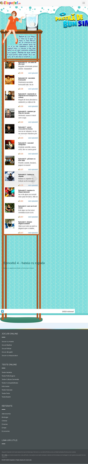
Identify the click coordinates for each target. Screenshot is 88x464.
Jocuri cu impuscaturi (10, 355)
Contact (23, 452)
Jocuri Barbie (7, 345)
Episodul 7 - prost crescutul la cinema (25, 128)
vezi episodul (33, 73)
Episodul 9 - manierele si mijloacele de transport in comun (27, 95)
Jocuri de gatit (7, 352)
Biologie (5, 417)
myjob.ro (73, 455)
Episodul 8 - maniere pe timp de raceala (26, 112)
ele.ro (50, 455)
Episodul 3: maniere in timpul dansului (26, 191)
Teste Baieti (6, 397)
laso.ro (59, 455)
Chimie (4, 421)
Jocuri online (10, 334)
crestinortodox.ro (43, 455)
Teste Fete (6, 393)
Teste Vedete (7, 372)
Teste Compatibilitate (10, 383)
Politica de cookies (70, 452)
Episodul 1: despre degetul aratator (25, 222)
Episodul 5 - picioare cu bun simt (26, 159)
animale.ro (11, 455)
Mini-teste (5, 386)
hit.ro (54, 455)
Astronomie (6, 414)
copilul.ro (34, 455)
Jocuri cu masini (8, 341)
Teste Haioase (7, 390)
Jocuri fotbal (6, 348)
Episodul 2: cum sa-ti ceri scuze (27, 207)
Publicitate (17, 452)
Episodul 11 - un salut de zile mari (27, 63)
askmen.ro (18, 455)
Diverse (5, 424)
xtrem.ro (4, 457)
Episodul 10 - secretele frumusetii (26, 79)
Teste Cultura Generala (10, 379)
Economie (6, 431)
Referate (7, 406)
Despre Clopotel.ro (7, 452)
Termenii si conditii (39, 452)
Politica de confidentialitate (54, 452)
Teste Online (9, 364)
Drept (4, 428)
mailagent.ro (66, 455)
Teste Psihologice (8, 376)
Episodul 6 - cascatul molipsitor (25, 143)
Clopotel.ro (10, 3)
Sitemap (29, 452)
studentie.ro (81, 455)
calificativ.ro (26, 455)
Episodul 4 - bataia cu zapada (26, 175)
